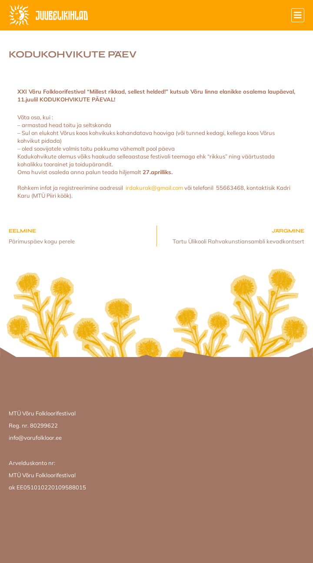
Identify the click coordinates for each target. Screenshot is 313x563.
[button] (297, 15)
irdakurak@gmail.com (154, 187)
